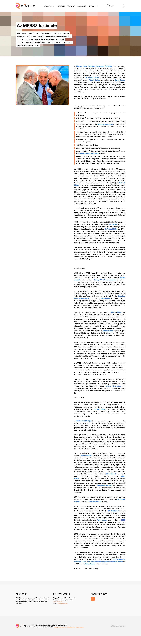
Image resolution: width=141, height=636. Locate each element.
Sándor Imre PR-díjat (83, 421)
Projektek (61, 6)
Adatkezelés (71, 627)
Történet (71, 6)
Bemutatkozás (49, 6)
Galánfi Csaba (83, 298)
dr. (100, 409)
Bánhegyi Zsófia (80, 562)
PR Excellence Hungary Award (99, 562)
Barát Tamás (120, 80)
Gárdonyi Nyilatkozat (105, 124)
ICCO (123, 520)
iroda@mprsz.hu (63, 603)
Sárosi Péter (105, 298)
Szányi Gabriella (117, 562)
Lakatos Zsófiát (85, 455)
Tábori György (94, 80)
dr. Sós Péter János (113, 386)
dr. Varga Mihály (111, 229)
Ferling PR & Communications (105, 280)
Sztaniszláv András (94, 502)
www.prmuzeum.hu (60, 627)
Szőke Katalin (90, 564)
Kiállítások (82, 6)
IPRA (112, 312)
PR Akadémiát (113, 511)
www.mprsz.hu (57, 601)
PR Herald (113, 224)
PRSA (119, 312)
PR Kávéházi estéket (104, 485)
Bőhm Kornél (111, 474)
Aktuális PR (93, 6)
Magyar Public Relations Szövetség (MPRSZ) (94, 66)
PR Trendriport (119, 559)
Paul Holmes (102, 520)
